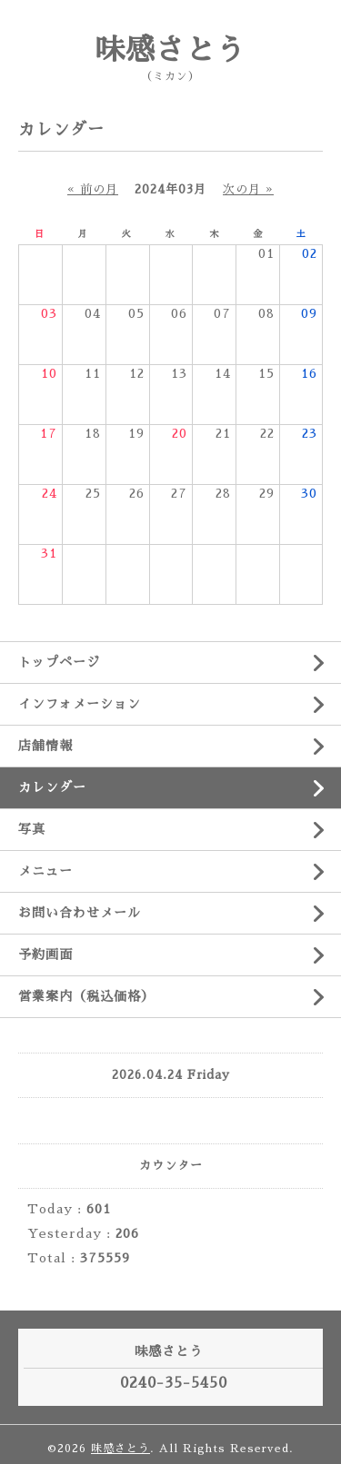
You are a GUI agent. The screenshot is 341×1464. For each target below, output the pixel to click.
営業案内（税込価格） (86, 996)
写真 (31, 829)
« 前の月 (92, 189)
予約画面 (45, 954)
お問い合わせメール (79, 912)
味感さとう (170, 49)
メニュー (45, 871)
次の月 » (248, 189)
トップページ (59, 662)
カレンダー (52, 787)
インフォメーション (79, 703)
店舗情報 (45, 745)
